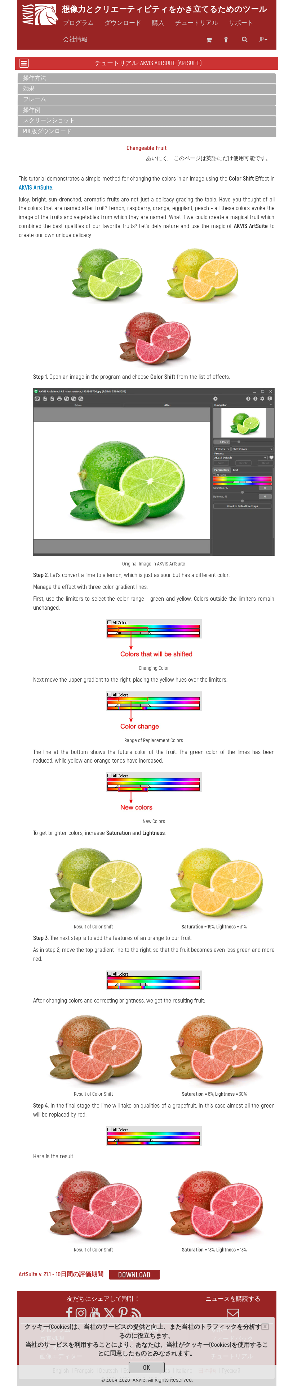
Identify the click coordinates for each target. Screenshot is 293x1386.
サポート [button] (241, 23)
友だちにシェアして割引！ (103, 1299)
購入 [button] (158, 23)
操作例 (31, 110)
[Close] (265, 1327)
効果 (29, 88)
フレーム (34, 99)
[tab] (147, 78)
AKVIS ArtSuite (35, 187)
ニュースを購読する (233, 1307)
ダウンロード (123, 23)
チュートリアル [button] (196, 23)
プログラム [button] (78, 23)
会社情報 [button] (75, 39)
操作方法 (34, 78)
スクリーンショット (49, 120)
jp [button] (263, 39)
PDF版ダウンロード (47, 131)
